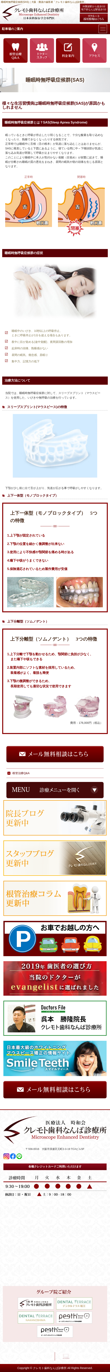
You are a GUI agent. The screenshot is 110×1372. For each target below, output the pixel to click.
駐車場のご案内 (12, 28)
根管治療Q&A (21, 773)
